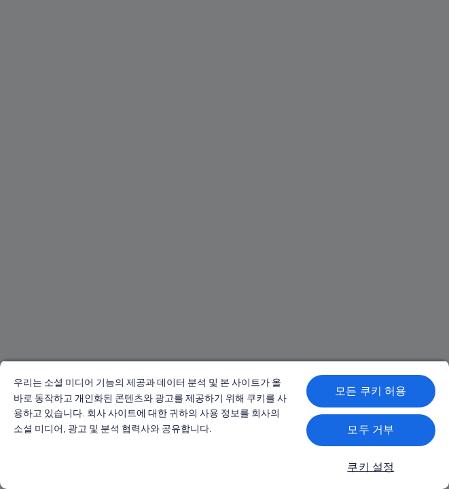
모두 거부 (370, 429)
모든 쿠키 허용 (370, 390)
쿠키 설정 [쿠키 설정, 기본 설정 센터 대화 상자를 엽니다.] (370, 466)
